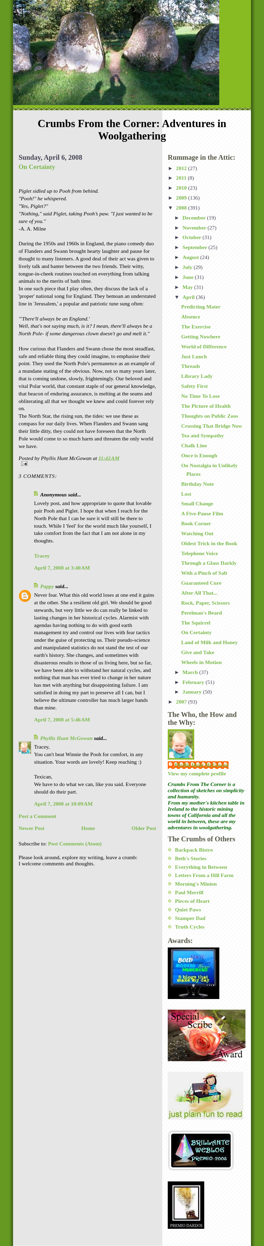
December (195, 218)
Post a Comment (37, 816)
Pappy (47, 586)
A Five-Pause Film (202, 513)
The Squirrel (195, 623)
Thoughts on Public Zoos (209, 416)
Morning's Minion (196, 884)
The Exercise (196, 326)
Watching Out (197, 533)
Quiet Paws (188, 909)
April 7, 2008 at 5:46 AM (62, 719)
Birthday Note (197, 484)
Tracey (42, 556)
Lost (186, 494)
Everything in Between (201, 867)
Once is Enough (199, 455)
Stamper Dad (190, 918)
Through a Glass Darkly (208, 563)
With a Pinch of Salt (204, 573)
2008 (182, 208)
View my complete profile (197, 773)
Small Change (197, 503)
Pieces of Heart (192, 901)
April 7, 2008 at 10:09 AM (63, 804)
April (189, 297)
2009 (182, 198)
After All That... (199, 593)
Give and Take (197, 652)
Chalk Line (194, 445)
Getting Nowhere (200, 336)
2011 (182, 178)
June (189, 277)
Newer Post (32, 828)
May (188, 287)
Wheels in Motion (201, 662)
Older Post (144, 828)
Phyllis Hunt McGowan (66, 738)
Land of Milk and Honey (209, 642)
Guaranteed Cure (201, 583)
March (191, 672)
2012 (182, 168)
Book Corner (196, 523)
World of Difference (204, 346)
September (196, 247)
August (191, 257)
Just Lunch (194, 356)
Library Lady (196, 376)
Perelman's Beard (201, 613)
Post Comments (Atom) (75, 843)
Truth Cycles (190, 927)
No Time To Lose (200, 396)
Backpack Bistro (194, 850)
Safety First (194, 386)
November (195, 228)
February (194, 682)
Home (88, 828)
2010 (182, 188)
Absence (190, 316)
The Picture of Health (206, 406)
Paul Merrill (189, 892)
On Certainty (37, 166)
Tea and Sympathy (202, 435)
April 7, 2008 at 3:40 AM (62, 568)
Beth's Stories (190, 858)
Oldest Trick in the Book (209, 543)
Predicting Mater (200, 307)
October (192, 237)
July (188, 267)
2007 (182, 702)
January (193, 692)
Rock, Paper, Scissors (205, 603)
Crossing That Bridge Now (211, 426)
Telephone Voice (199, 553)
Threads (190, 366)
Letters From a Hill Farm (204, 875)
